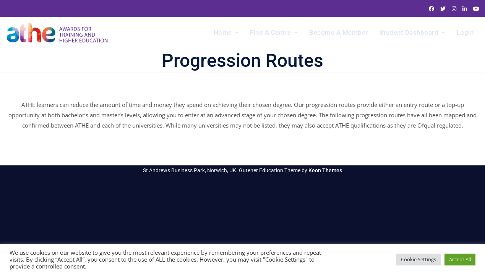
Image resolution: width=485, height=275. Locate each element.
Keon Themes (325, 170)
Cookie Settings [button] (418, 259)
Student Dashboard (409, 32)
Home (223, 32)
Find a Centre (270, 32)
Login (465, 32)
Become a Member (338, 32)
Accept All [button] (460, 259)
